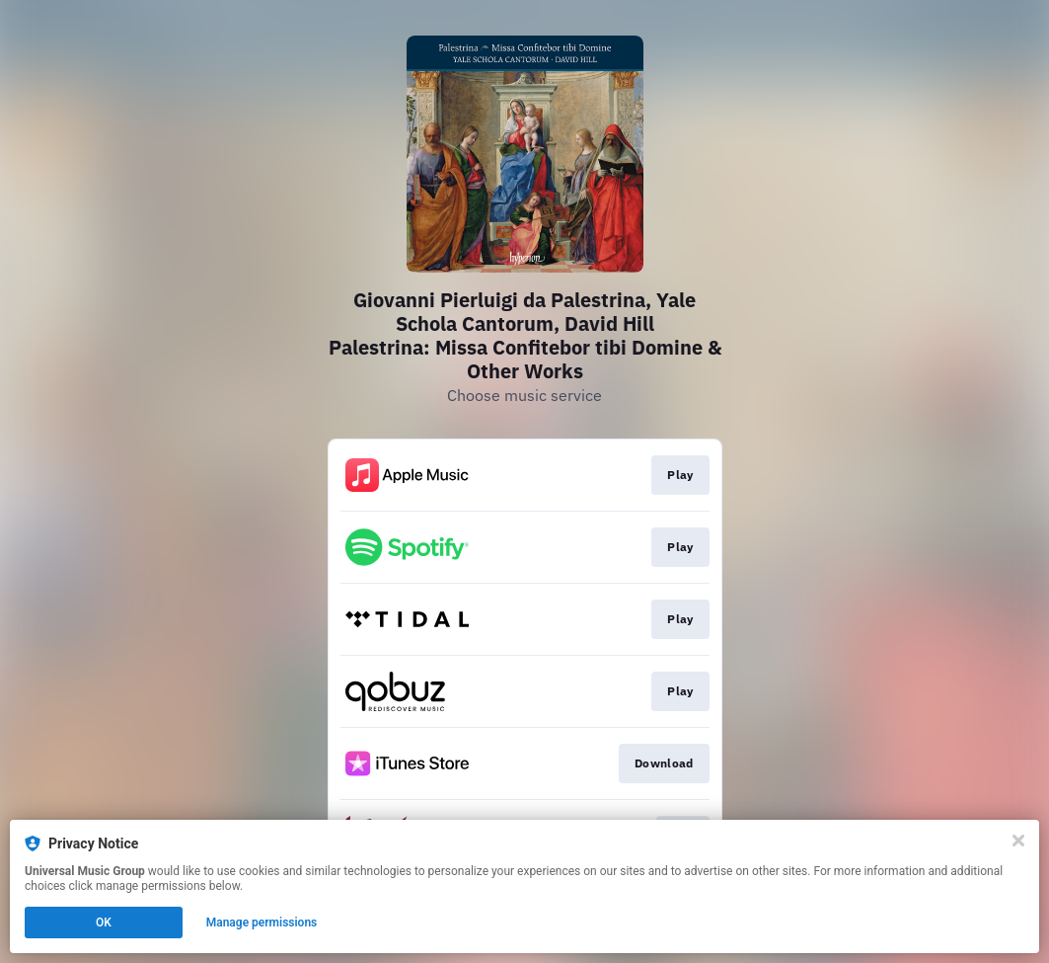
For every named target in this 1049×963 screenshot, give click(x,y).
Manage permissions (262, 922)
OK (104, 922)
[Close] (1018, 840)
